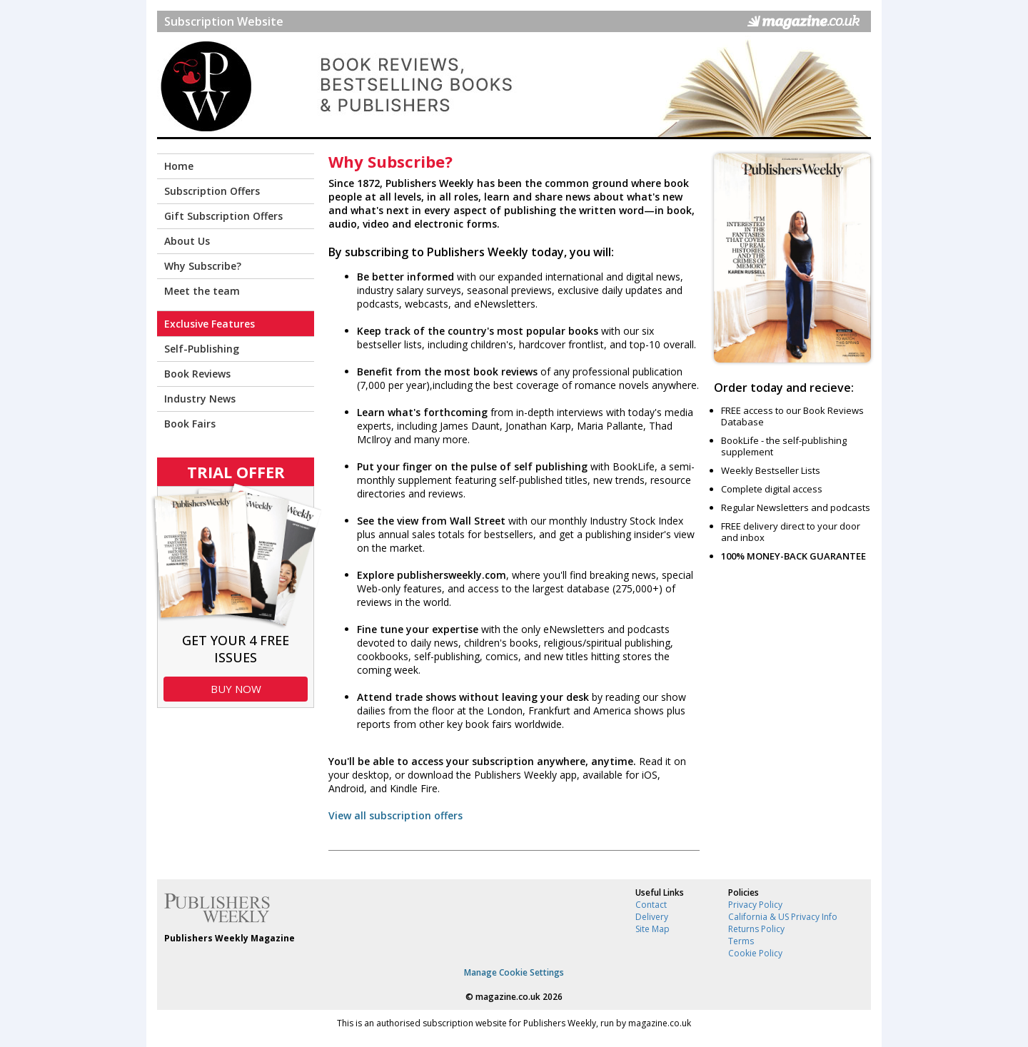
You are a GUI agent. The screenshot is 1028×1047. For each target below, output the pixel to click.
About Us (187, 241)
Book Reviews (197, 373)
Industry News (200, 398)
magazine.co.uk (507, 997)
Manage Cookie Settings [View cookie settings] (514, 972)
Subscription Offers (212, 191)
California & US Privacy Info (782, 917)
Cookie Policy (755, 953)
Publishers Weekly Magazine (229, 938)
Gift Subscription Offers (223, 216)
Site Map (652, 929)
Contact (651, 905)
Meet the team (202, 291)
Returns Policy (756, 929)
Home (178, 166)
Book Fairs (190, 423)
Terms (741, 941)
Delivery (651, 917)
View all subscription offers (395, 815)
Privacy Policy (755, 905)
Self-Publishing (201, 348)
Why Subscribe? (202, 266)
